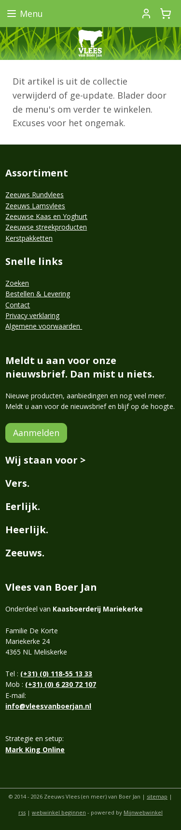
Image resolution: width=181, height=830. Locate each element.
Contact (17, 304)
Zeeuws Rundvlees (34, 194)
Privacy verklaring (32, 315)
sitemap (157, 796)
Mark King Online (35, 749)
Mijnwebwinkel (143, 812)
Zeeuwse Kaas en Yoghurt (46, 216)
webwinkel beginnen (59, 812)
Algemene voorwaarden (43, 326)
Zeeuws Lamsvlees (35, 205)
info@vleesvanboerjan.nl (48, 706)
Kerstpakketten (29, 238)
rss (22, 812)
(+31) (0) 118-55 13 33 (56, 673)
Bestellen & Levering (37, 293)
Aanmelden (36, 432)
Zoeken (17, 283)
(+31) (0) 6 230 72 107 (60, 684)
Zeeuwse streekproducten (46, 227)
